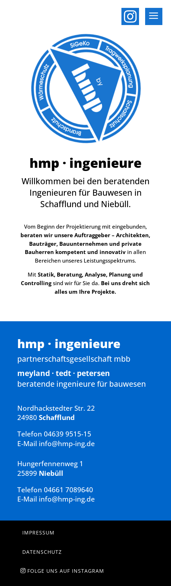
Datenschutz (42, 551)
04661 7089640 (68, 489)
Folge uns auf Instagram (65, 570)
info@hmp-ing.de (67, 443)
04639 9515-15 (67, 434)
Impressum (38, 532)
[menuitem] (132, 14)
